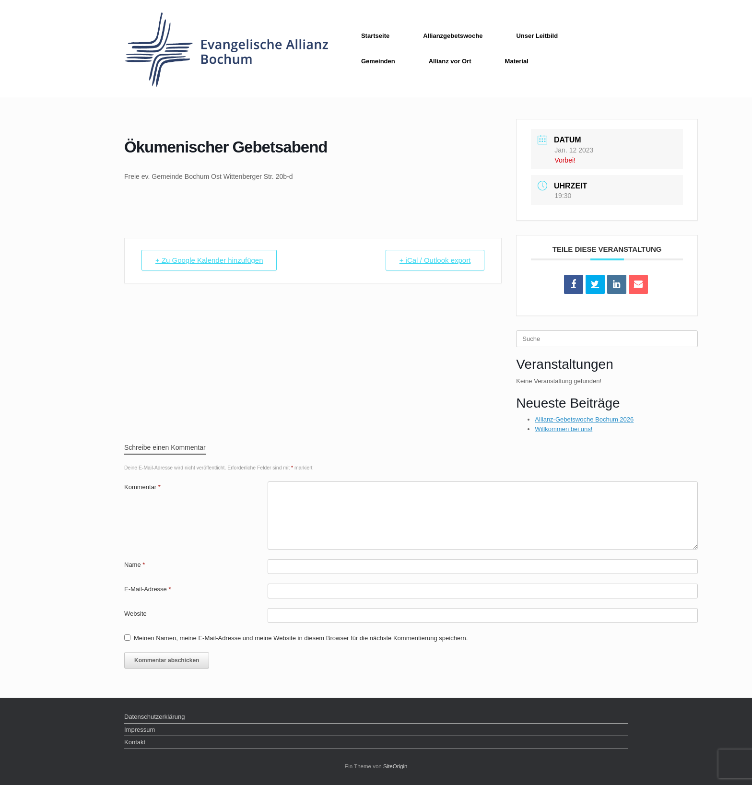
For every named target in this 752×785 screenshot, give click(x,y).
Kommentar (142, 487)
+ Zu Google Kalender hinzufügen (209, 260)
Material (517, 61)
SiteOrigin (395, 766)
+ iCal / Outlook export (435, 260)
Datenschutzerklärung (154, 716)
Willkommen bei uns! (563, 429)
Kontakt (134, 742)
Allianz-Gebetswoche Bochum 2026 (584, 419)
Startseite (375, 35)
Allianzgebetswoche (452, 35)
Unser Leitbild (537, 35)
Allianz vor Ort (450, 61)
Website (135, 613)
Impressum (139, 729)
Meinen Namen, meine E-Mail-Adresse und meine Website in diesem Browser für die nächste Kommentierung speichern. (301, 638)
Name (134, 564)
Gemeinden (378, 61)
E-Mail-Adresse (147, 589)
